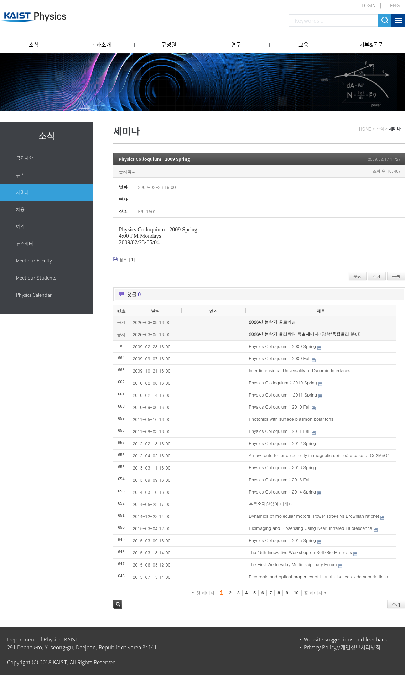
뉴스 (20, 175)
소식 (34, 44)
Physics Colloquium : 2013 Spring (282, 467)
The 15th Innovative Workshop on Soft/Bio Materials (300, 552)
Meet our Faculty (34, 260)
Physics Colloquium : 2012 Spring (282, 443)
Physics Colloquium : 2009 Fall (280, 358)
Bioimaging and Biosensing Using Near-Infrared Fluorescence (310, 528)
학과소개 (101, 44)
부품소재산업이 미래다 (271, 504)
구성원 (168, 44)
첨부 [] (127, 259)
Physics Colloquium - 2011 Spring (283, 395)
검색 (117, 604)
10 (296, 592)
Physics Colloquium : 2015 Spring (282, 540)
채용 (20, 209)
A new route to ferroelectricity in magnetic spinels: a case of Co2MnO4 (319, 455)
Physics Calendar (34, 294)
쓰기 (396, 604)
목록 (396, 276)
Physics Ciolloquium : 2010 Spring (283, 382)
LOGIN (369, 5)
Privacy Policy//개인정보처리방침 (342, 647)
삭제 (377, 276)
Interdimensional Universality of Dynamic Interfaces (300, 370)
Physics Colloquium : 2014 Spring (282, 492)
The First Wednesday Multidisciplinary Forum (293, 564)
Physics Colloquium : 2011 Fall (280, 431)
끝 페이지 (315, 592)
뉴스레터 (24, 243)
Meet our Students (36, 277)
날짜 (155, 311)
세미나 (22, 192)
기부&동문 (371, 44)
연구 (236, 44)
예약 (20, 226)
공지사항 (24, 157)
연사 (213, 311)
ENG (395, 5)
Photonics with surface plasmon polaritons (291, 419)
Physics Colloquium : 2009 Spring (154, 159)
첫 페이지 (203, 592)
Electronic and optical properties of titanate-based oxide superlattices (318, 576)
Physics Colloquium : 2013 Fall (280, 479)
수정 (357, 276)
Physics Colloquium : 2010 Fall (280, 407)
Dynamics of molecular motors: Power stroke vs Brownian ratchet (314, 516)
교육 (303, 44)
